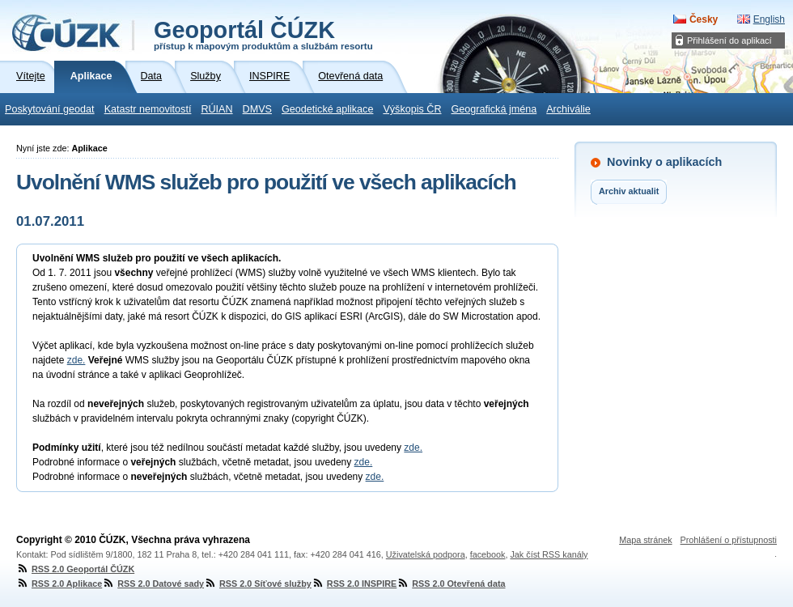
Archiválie (568, 109)
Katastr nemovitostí (148, 109)
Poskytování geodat (50, 109)
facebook (488, 554)
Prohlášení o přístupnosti (729, 540)
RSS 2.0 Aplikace (59, 583)
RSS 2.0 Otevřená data (450, 583)
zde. (76, 360)
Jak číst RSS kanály (548, 554)
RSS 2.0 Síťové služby (258, 583)
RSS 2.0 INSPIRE (354, 583)
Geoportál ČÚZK (263, 34)
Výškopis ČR (412, 109)
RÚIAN (216, 109)
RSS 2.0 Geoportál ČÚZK (75, 569)
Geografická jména (494, 109)
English (769, 19)
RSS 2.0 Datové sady (153, 583)
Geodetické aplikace (327, 109)
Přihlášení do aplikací (729, 40)
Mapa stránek (645, 540)
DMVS (257, 109)
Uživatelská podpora (425, 554)
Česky (703, 19)
